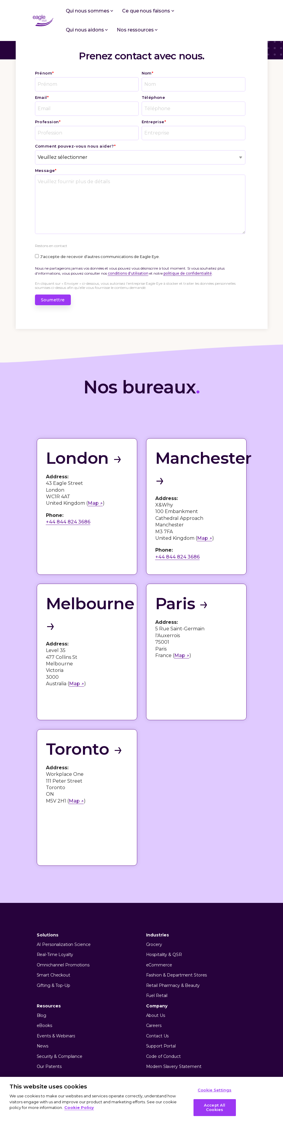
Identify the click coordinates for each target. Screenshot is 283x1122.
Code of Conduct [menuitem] (163, 991)
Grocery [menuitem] (154, 879)
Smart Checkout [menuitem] (53, 909)
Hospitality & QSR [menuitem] (164, 889)
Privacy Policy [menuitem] (52, 1046)
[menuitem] (60, 1055)
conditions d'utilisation (128, 273)
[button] (246, 18)
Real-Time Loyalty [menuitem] (55, 889)
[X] (217, 1027)
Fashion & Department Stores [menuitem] (176, 909)
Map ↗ (95, 503)
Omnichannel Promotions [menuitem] (63, 899)
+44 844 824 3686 (68, 522)
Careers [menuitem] (154, 960)
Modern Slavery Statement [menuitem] (174, 1001)
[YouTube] (241, 1027)
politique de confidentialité (188, 273)
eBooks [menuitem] (44, 960)
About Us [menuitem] (155, 950)
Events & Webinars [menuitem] (56, 970)
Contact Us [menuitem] (157, 970)
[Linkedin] (229, 1027)
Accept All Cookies (214, 1107)
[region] (141, 1099)
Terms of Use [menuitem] (84, 1046)
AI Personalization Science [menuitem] (64, 879)
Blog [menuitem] (42, 950)
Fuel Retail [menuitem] (157, 930)
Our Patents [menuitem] (49, 1001)
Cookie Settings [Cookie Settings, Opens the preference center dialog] (214, 1090)
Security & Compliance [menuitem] (59, 991)
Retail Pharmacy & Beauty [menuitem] (173, 920)
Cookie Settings (57, 1055)
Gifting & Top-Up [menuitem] (53, 920)
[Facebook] (206, 1027)
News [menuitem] (43, 980)
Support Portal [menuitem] (161, 980)
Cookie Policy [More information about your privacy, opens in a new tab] (79, 1107)
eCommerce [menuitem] (159, 899)
